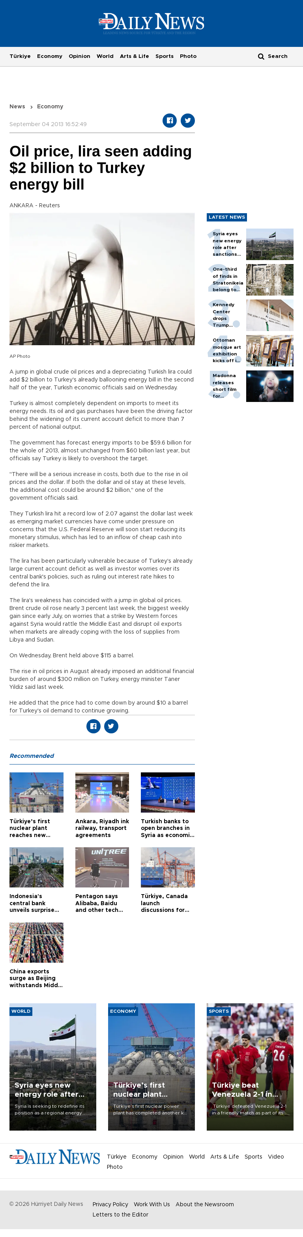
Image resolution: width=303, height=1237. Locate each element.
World (105, 56)
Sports (164, 56)
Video (276, 1157)
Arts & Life (134, 56)
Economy (49, 56)
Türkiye (20, 56)
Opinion (79, 56)
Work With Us (152, 1204)
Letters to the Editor (120, 1215)
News (17, 107)
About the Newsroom (205, 1204)
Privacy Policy (110, 1204)
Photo (188, 56)
